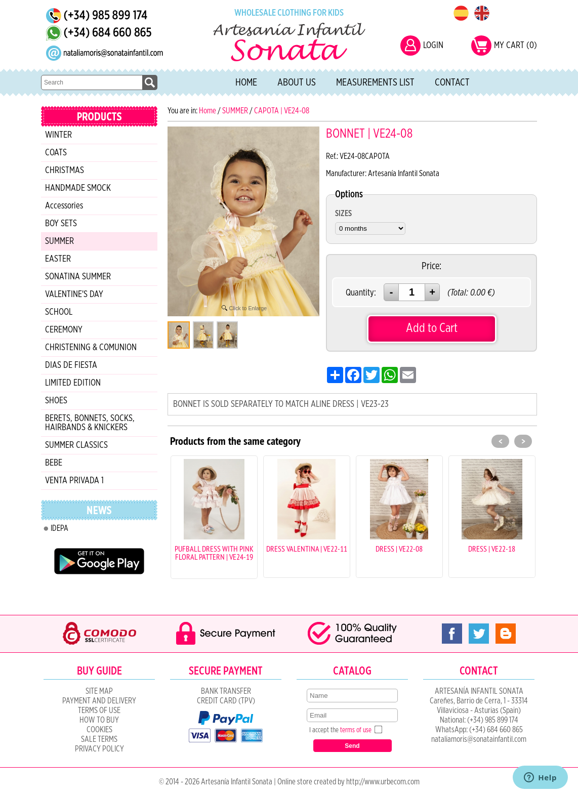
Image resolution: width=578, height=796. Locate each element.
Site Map (99, 691)
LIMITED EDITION (73, 383)
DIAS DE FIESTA (71, 365)
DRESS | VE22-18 (491, 548)
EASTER (58, 259)
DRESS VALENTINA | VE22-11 (306, 548)
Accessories (64, 206)
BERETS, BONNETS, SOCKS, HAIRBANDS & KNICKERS (90, 423)
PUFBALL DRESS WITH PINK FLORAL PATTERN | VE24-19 (214, 552)
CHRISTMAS (64, 170)
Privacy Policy (99, 749)
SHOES (56, 400)
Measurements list (375, 82)
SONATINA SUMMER (78, 276)
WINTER (58, 135)
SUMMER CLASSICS (76, 445)
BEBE (53, 463)
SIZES (343, 214)
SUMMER (59, 241)
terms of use (355, 730)
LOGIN (433, 45)
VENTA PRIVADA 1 (74, 480)
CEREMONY (63, 329)
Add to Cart (432, 328)
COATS (56, 152)
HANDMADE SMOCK (78, 188)
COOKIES (99, 730)
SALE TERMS (99, 739)
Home (246, 82)
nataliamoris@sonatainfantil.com (478, 739)
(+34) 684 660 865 (496, 730)
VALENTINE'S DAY (74, 294)
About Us (296, 82)
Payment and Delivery (99, 701)
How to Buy (99, 720)
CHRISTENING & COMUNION (91, 347)
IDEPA (59, 528)
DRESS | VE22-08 (399, 548)
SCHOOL (58, 312)
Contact (452, 82)
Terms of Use (99, 710)
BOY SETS (61, 223)
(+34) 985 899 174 (492, 720)
